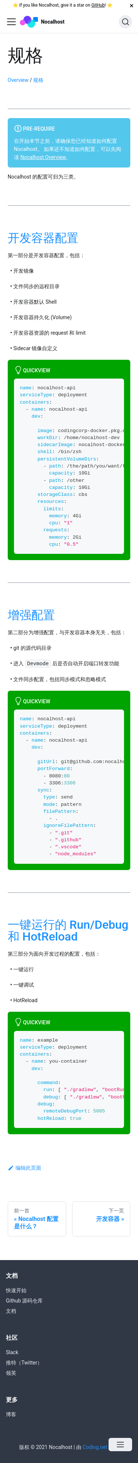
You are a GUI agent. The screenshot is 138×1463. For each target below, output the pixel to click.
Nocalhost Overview (43, 157)
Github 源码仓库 (24, 1301)
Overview (18, 80)
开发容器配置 (43, 238)
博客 (11, 1414)
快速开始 (16, 1290)
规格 (38, 80)
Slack (12, 1352)
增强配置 (31, 615)
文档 (11, 1311)
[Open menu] (120, 1444)
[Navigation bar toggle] (11, 21)
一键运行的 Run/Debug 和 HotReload (68, 930)
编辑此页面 (24, 1168)
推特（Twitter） (24, 1363)
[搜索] (125, 21)
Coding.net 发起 (100, 1447)
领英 (11, 1373)
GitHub (98, 5)
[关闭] (131, 5)
